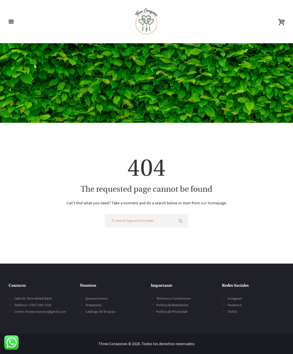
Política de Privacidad (171, 311)
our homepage (213, 202)
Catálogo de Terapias (100, 311)
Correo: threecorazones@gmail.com (40, 311)
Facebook (234, 305)
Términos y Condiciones (173, 298)
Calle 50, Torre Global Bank (33, 298)
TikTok (232, 311)
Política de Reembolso (172, 305)
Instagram (234, 298)
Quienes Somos (96, 298)
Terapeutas (93, 305)
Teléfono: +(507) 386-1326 (32, 305)
